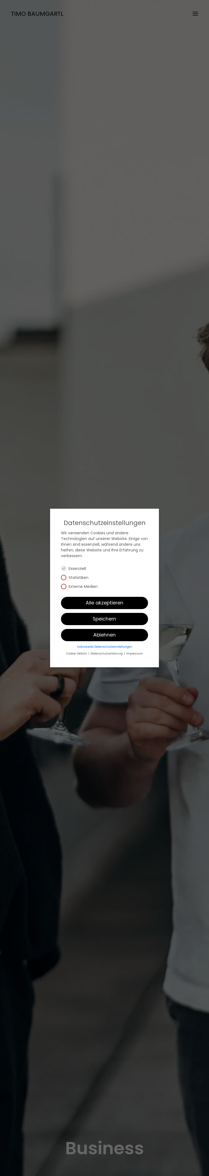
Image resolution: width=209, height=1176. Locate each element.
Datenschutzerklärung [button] (107, 654)
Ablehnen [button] (104, 635)
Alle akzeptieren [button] (104, 603)
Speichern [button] (104, 619)
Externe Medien (81, 586)
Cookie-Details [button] (77, 654)
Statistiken (77, 577)
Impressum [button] (134, 654)
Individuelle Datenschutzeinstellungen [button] (104, 647)
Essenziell (76, 568)
